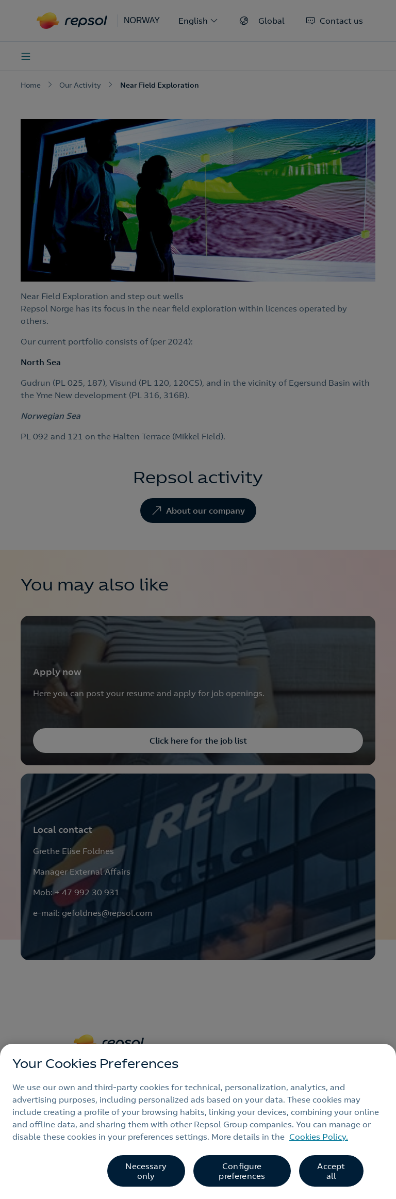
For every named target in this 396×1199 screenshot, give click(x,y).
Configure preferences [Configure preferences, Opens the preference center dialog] (242, 1171)
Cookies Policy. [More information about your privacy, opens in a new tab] (318, 1136)
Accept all (331, 1171)
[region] (198, 1121)
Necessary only (145, 1171)
